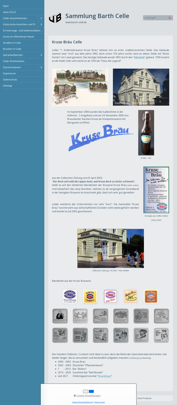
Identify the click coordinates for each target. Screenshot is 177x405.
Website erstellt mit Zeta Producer (134, 398)
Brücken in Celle (12, 49)
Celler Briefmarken (13, 61)
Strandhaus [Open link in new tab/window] (104, 376)
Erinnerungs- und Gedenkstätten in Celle (23, 30)
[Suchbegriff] (158, 17)
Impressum (9, 73)
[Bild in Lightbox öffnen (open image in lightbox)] (80, 87)
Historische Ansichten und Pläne (20, 24)
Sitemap (7, 85)
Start (6, 6)
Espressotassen (12, 67)
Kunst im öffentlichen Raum (18, 36)
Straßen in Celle (12, 42)
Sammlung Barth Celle (97, 16)
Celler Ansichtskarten (15, 18)
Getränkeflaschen (13, 55)
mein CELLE (9, 12)
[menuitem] (22, 6)
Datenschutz (10, 79)
